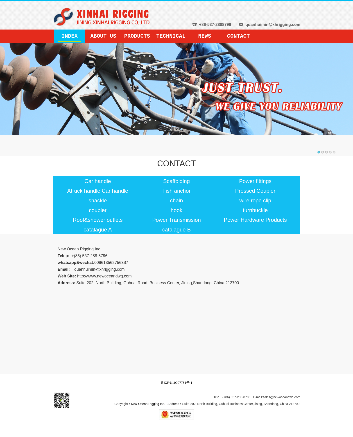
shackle (97, 200)
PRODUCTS (137, 36)
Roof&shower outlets (97, 220)
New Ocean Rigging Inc (147, 404)
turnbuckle (255, 210)
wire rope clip (255, 200)
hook (176, 210)
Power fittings (255, 181)
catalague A (98, 230)
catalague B (176, 230)
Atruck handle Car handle (97, 191)
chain (176, 200)
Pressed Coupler (255, 191)
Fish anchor (176, 191)
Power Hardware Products (255, 220)
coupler (98, 210)
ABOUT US (103, 36)
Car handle (97, 181)
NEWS (204, 36)
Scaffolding (176, 181)
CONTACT (238, 36)
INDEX (69, 36)
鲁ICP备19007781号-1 (176, 382)
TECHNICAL (171, 36)
